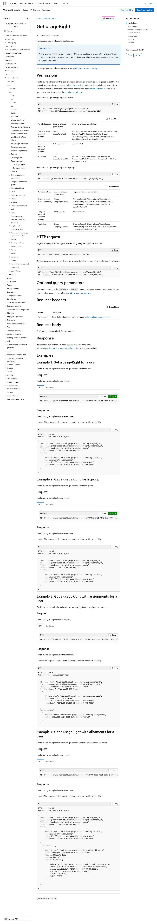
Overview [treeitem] (10, 81)
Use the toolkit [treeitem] (10, 64)
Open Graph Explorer (145, 10)
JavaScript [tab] (50, 387)
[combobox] (17, 25)
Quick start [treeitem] (9, 46)
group (94, 68)
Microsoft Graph (49, 18)
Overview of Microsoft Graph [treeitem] (16, 35)
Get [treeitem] (12, 106)
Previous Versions (22, 916)
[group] (78, 401)
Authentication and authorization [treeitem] (17, 50)
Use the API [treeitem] (9, 57)
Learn (39, 18)
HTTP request (132, 26)
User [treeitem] (12, 95)
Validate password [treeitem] (17, 123)
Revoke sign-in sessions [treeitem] (19, 143)
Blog (33, 916)
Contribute (44, 916)
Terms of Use (89, 916)
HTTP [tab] (40, 387)
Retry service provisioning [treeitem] (20, 127)
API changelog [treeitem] (10, 42)
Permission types (95, 88)
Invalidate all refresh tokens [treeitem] (18, 138)
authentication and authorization (97, 317)
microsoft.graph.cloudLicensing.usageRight (55, 348)
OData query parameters (80, 292)
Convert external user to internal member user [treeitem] (20, 132)
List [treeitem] (12, 99)
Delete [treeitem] (13, 113)
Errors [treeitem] (7, 74)
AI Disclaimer (8, 916)
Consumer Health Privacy (70, 916)
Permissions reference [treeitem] (13, 53)
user (87, 68)
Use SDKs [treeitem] (8, 60)
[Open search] (145, 3)
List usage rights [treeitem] (19, 164)
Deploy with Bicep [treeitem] (11, 67)
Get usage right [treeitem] (19, 168)
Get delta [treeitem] (14, 116)
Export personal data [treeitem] (18, 147)
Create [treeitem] (13, 102)
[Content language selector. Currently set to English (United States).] (14, 911)
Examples (130, 42)
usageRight (76, 68)
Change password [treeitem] (17, 120)
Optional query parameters (137, 29)
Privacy (53, 916)
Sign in (151, 3)
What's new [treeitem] (9, 39)
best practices (78, 85)
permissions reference (74, 92)
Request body (132, 36)
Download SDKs (126, 10)
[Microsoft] (4, 3)
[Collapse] (28, 18)
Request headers (133, 33)
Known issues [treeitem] (10, 71)
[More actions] (118, 18)
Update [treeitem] (13, 109)
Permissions (132, 23)
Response (131, 39)
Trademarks (101, 916)
